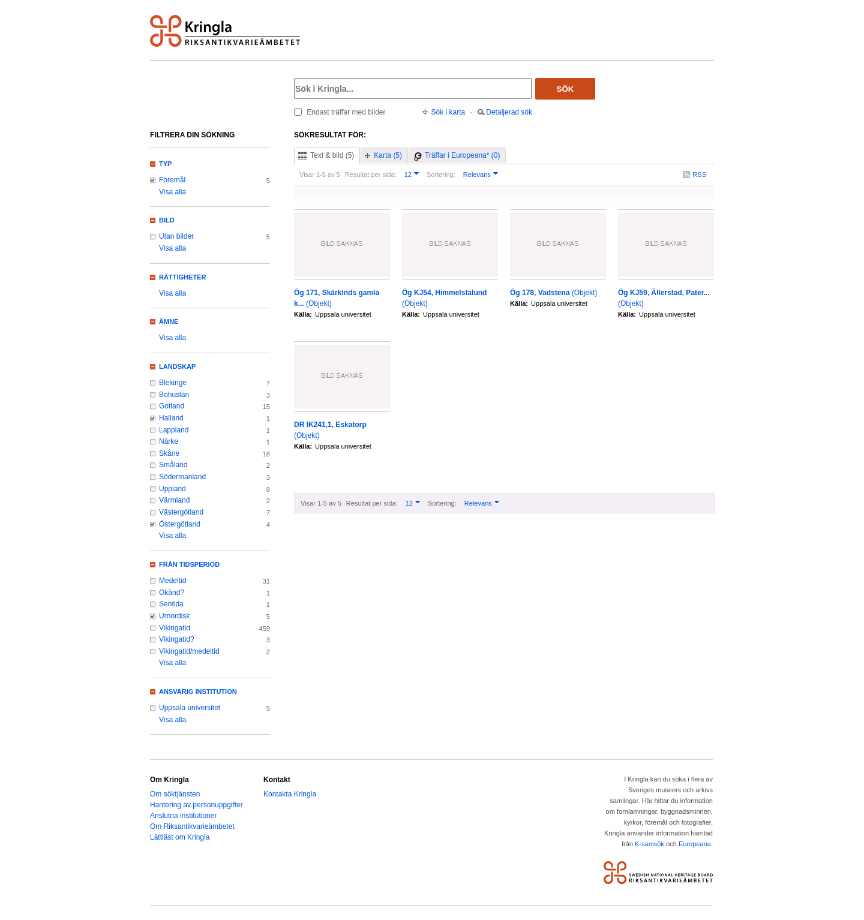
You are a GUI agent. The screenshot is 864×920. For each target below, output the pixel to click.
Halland (171, 418)
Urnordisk (174, 616)
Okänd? (171, 592)
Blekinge (173, 382)
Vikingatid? (176, 639)
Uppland (172, 489)
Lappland (173, 430)
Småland (173, 465)
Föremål (172, 180)
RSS (699, 174)
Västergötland (181, 512)
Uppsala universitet (189, 707)
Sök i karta (448, 112)
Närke (168, 441)
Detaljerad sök (509, 112)
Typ (165, 163)
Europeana (695, 843)
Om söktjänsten (175, 794)
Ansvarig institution (198, 691)
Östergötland (179, 524)
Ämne (168, 321)
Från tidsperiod (189, 564)
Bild (167, 220)
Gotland (171, 406)
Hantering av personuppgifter (196, 805)
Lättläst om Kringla (179, 837)
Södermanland (182, 477)
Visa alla (172, 192)
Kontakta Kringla (289, 794)
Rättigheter (182, 277)
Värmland (174, 500)
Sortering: (441, 174)
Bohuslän (174, 394)
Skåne (169, 453)
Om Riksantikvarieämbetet (192, 826)
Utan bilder (176, 236)
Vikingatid (174, 628)
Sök (565, 89)
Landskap (177, 366)
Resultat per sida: (371, 174)
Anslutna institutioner (183, 815)
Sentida (171, 604)
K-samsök (649, 843)
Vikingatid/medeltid (189, 651)
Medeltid (172, 580)
